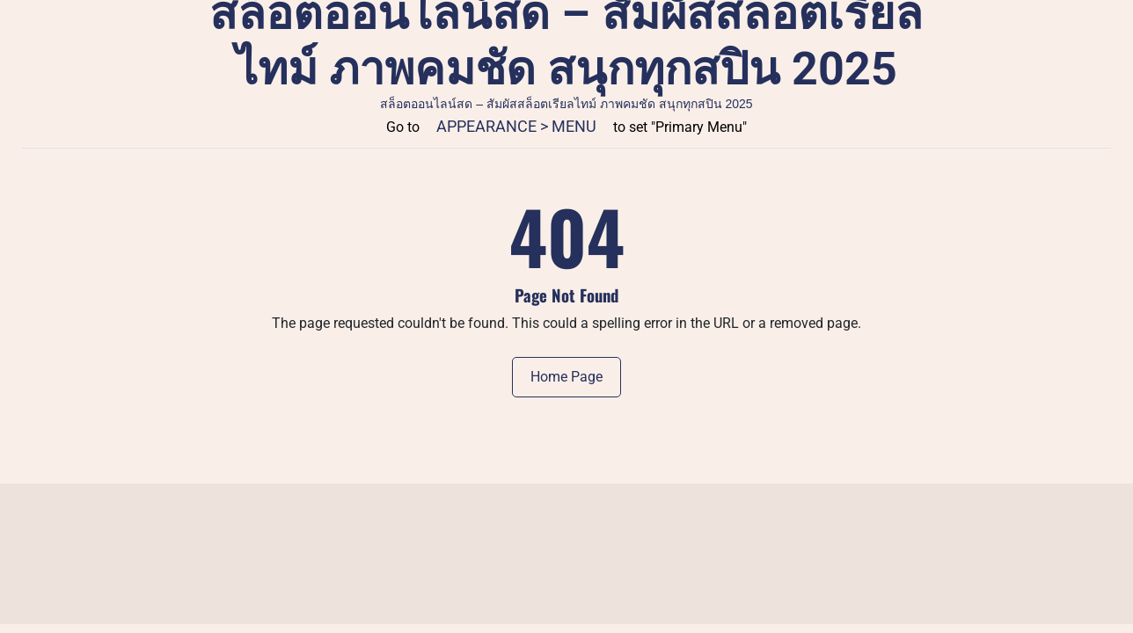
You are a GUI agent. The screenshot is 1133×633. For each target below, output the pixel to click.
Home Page (566, 376)
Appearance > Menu (516, 126)
